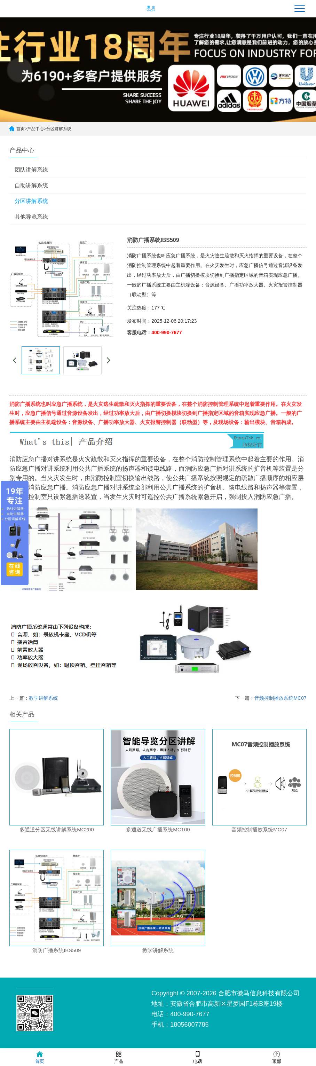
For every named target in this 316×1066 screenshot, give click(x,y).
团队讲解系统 (31, 170)
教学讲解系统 (43, 698)
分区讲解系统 (58, 128)
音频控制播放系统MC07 (280, 698)
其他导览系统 (31, 217)
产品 (118, 1057)
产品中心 (35, 128)
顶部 (276, 1057)
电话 (197, 1057)
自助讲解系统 (31, 185)
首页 (20, 128)
